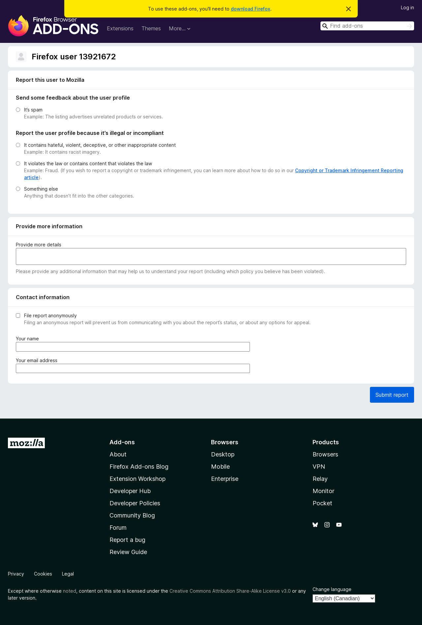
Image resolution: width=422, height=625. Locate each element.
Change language (332, 589)
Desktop (222, 454)
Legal (68, 574)
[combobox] (367, 25)
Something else (41, 189)
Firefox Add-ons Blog (138, 466)
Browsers (325, 454)
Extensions (120, 28)
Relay (320, 478)
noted (69, 591)
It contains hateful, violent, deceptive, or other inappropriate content (100, 145)
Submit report (392, 394)
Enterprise (224, 478)
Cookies (43, 574)
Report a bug (127, 539)
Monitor (323, 490)
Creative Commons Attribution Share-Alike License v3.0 (230, 591)
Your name (29, 338)
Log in (407, 7)
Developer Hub (130, 490)
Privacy (16, 574)
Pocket (322, 503)
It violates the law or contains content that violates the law (88, 163)
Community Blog (132, 515)
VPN (319, 466)
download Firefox (250, 9)
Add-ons (122, 442)
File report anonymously (50, 315)
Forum (118, 527)
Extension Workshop (137, 478)
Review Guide (128, 551)
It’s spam (33, 109)
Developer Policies (134, 503)
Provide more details (38, 244)
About (118, 454)
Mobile (220, 466)
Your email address (38, 360)
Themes (151, 28)
